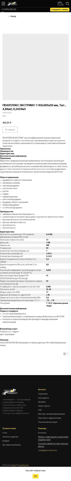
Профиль (42, 402)
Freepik (13, 465)
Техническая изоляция (47, 422)
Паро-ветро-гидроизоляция (49, 418)
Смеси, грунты (44, 406)
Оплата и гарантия (10, 437)
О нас (5, 433)
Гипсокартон (43, 398)
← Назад (12, 16)
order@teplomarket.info (47, 450)
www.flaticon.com (24, 465)
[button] (59, 9)
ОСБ (40, 410)
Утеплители (43, 394)
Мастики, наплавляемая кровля (51, 414)
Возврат (6, 441)
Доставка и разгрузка (12, 445)
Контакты (42, 433)
